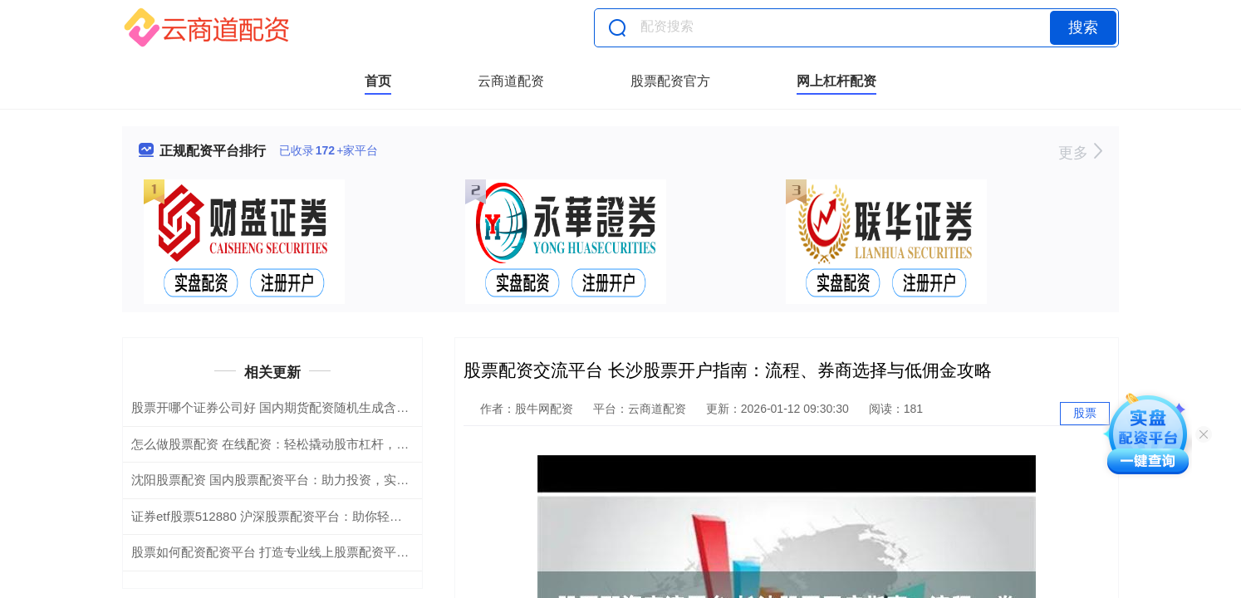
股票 (1084, 412)
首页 (378, 81)
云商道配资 (511, 81)
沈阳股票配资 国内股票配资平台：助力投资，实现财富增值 (295, 480)
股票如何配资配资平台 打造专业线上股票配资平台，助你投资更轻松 (319, 552)
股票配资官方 (670, 81)
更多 (1080, 153)
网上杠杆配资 (836, 81)
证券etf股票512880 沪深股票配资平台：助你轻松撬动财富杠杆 (304, 516)
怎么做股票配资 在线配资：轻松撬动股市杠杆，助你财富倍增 (301, 444)
